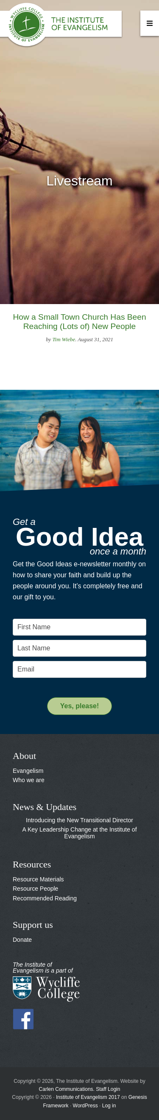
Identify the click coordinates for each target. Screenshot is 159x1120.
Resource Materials (38, 879)
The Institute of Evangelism (63, 27)
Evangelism (28, 770)
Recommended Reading (45, 898)
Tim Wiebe (63, 340)
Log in (109, 1106)
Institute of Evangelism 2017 (88, 1097)
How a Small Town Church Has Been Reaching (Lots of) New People (79, 322)
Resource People (35, 888)
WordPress (85, 1106)
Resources (32, 864)
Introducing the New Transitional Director (79, 820)
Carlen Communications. (67, 1089)
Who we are (29, 780)
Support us (33, 924)
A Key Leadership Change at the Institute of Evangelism (79, 832)
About (24, 755)
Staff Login (108, 1089)
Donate (22, 939)
